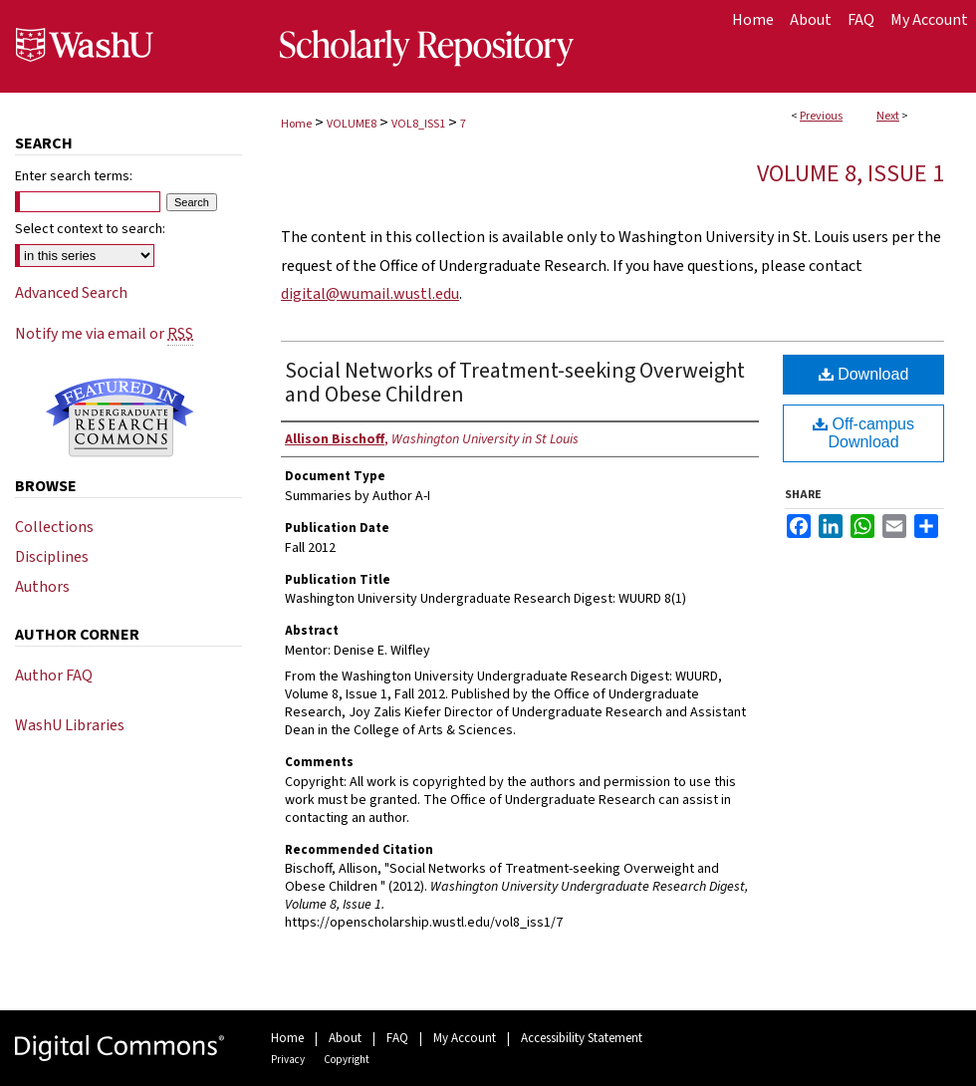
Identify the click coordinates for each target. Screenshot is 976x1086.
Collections (54, 527)
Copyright (346, 1059)
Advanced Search (71, 293)
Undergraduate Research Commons (119, 417)
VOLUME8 (351, 124)
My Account (464, 1038)
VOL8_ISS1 (418, 124)
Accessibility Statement (581, 1038)
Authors (42, 587)
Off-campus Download (863, 432)
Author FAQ (54, 675)
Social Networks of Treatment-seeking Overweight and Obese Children (515, 382)
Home (296, 124)
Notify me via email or (104, 334)
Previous (821, 116)
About (345, 1038)
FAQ (397, 1038)
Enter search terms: (73, 176)
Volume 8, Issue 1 (850, 173)
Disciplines (52, 557)
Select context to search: (90, 229)
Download (864, 374)
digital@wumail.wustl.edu (370, 294)
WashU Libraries (69, 725)
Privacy (288, 1059)
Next (887, 116)
